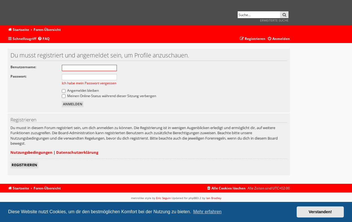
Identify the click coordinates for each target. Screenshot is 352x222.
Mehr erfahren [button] (207, 211)
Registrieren (24, 164)
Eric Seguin (163, 198)
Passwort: (18, 76)
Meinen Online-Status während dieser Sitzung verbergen (109, 95)
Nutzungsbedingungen (31, 152)
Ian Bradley (213, 198)
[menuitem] (44, 39)
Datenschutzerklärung (77, 152)
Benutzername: (23, 67)
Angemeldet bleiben (80, 90)
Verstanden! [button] (320, 212)
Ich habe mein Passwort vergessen (89, 83)
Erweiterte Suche (274, 20)
